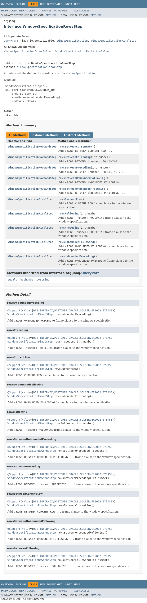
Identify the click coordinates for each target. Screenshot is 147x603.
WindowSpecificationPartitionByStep (83, 51)
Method (51, 15)
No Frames (60, 10)
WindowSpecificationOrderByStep (28, 51)
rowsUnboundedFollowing (76, 241)
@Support (13, 310)
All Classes (81, 10)
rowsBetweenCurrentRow (75, 146)
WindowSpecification (72, 40)
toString (43, 279)
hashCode (26, 279)
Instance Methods (44, 135)
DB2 (35, 310)
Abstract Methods (77, 135)
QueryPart (11, 40)
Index (68, 4)
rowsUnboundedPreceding (76, 256)
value (26, 310)
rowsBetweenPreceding (74, 167)
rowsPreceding (68, 227)
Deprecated (54, 4)
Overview (7, 4)
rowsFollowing (68, 213)
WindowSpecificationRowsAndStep (32, 146)
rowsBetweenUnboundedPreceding (81, 188)
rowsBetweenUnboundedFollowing (81, 178)
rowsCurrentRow (69, 199)
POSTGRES (60, 310)
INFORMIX (46, 310)
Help (77, 4)
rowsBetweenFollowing (74, 157)
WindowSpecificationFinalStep (113, 40)
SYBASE (107, 310)
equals (12, 279)
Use (42, 4)
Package (21, 4)
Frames (46, 10)
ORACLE (73, 310)
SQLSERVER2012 (90, 310)
